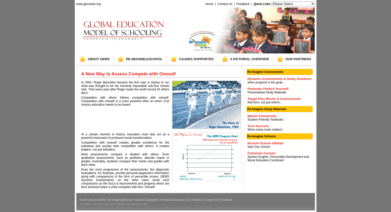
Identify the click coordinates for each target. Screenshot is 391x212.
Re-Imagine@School (120, 199)
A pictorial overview (249, 59)
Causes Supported (146, 199)
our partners (298, 59)
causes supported (196, 59)
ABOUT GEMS (99, 59)
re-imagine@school (144, 59)
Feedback (243, 4)
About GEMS (97, 199)
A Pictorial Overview (172, 199)
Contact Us (225, 4)
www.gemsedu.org (88, 4)
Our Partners (194, 199)
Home (209, 4)
